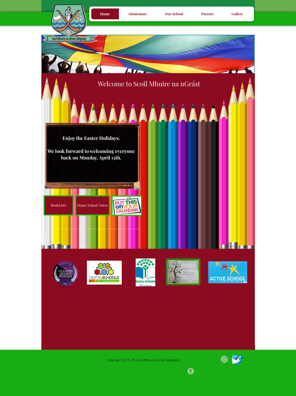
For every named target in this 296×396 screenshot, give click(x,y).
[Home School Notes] (92, 205)
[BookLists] (59, 205)
